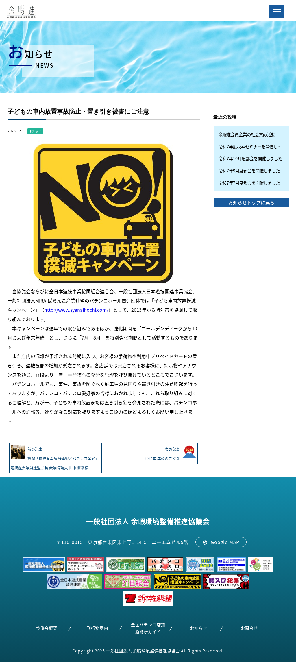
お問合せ (249, 628)
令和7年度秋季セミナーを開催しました (254, 146)
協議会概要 (47, 628)
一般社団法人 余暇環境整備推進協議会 (148, 521)
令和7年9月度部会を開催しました (249, 170)
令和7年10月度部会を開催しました (250, 158)
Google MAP (221, 542)
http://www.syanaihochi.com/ (76, 309)
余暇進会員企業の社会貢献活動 (247, 134)
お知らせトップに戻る (251, 202)
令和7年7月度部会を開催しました (249, 183)
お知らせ (35, 131)
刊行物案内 (97, 628)
